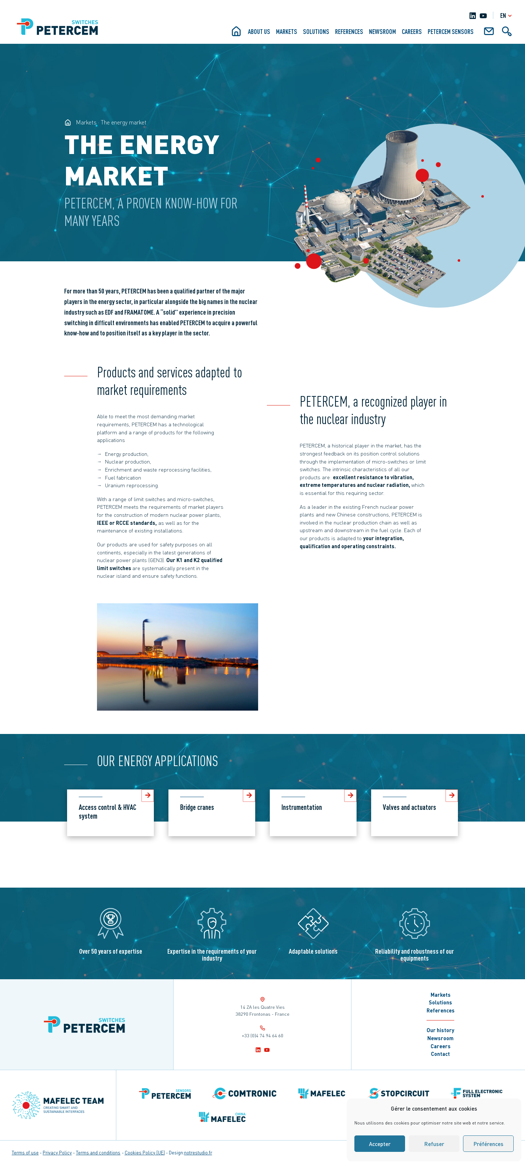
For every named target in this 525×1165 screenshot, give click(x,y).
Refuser (434, 1143)
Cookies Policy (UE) (145, 1153)
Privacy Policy (57, 1153)
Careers (412, 31)
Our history (440, 1030)
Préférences (488, 1143)
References (349, 31)
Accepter (379, 1143)
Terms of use (25, 1153)
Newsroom (382, 31)
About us (259, 31)
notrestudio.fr (198, 1153)
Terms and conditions (98, 1153)
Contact (440, 1053)
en (507, 15)
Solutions (316, 31)
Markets (286, 31)
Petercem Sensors (451, 31)
